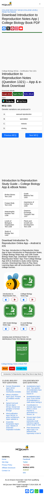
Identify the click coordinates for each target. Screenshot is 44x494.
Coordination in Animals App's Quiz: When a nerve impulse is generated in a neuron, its (34, 409)
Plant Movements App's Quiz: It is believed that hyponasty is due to (34, 430)
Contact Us (6, 470)
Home (4, 459)
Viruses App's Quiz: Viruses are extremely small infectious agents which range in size (34, 421)
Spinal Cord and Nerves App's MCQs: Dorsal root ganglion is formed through (13, 407)
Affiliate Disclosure (8, 468)
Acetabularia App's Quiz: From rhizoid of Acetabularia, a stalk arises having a (34, 399)
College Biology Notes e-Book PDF (14, 364)
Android (26, 470)
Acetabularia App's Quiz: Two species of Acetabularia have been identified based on (34, 390)
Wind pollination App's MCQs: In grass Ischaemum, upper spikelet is (12, 416)
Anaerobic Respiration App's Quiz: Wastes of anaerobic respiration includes (13, 425)
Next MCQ (33, 135)
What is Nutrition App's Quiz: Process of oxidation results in (13, 397)
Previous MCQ (10, 135)
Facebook (26, 459)
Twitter (25, 462)
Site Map (5, 462)
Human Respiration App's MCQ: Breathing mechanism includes (13, 389)
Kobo (12, 368)
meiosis (24, 124)
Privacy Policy (7, 465)
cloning (23, 128)
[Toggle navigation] (39, 3)
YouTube (26, 465)
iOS (24, 473)
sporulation (24, 119)
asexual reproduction (24, 114)
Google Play (21, 368)
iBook (5, 368)
